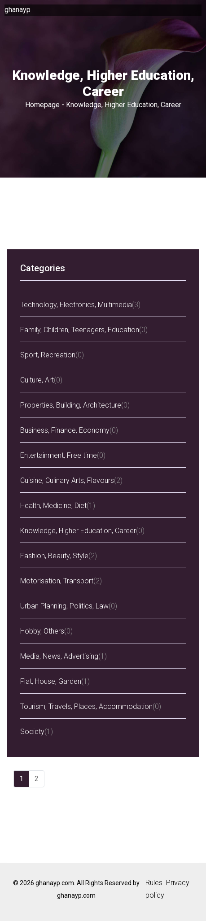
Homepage (42, 104)
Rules (153, 882)
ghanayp (17, 9)
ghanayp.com (76, 895)
